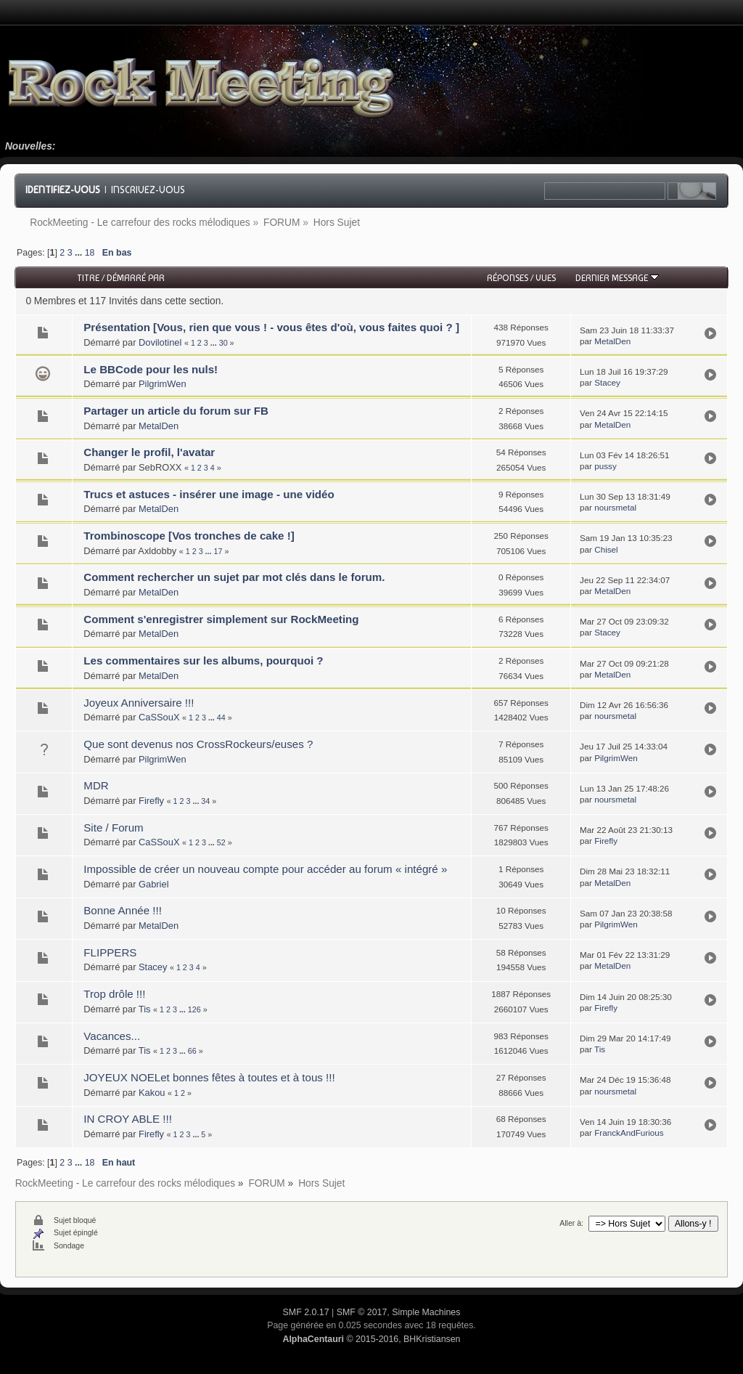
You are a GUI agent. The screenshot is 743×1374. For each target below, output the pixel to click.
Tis (145, 1009)
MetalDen (612, 341)
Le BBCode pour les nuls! (150, 369)
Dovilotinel (160, 342)
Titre (88, 277)
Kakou (152, 1092)
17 (218, 551)
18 (90, 253)
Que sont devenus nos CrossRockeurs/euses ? (198, 744)
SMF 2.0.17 (306, 1312)
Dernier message (617, 277)
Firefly (151, 800)
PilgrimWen (162, 383)
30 (223, 342)
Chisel (605, 549)
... (80, 253)
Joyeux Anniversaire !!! (138, 702)
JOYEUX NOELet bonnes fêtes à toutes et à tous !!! (208, 1077)
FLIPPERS (109, 952)
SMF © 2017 (362, 1312)
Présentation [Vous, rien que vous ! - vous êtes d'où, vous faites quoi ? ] (271, 327)
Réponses (507, 277)
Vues (545, 277)
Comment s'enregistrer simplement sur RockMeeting (220, 619)
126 (194, 1009)
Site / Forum (113, 827)
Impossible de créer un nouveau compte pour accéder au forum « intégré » (265, 869)
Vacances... (111, 1036)
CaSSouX (159, 717)
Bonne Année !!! (122, 910)
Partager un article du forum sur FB (175, 411)
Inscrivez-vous (148, 189)
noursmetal (615, 507)
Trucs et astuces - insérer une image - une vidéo (208, 494)
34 (205, 801)
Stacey (607, 382)
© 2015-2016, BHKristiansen (371, 1339)
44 (221, 717)
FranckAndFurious (629, 1132)
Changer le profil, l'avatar (149, 452)
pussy (605, 466)
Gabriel (153, 884)
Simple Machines (426, 1312)
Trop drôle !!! (114, 994)
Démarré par (136, 277)
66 (192, 1050)
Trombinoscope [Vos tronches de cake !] (189, 535)
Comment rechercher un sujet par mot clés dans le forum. (234, 577)
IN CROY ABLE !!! (127, 1119)
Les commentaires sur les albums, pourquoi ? (203, 660)
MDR (95, 785)
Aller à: (571, 1223)
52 (221, 842)
